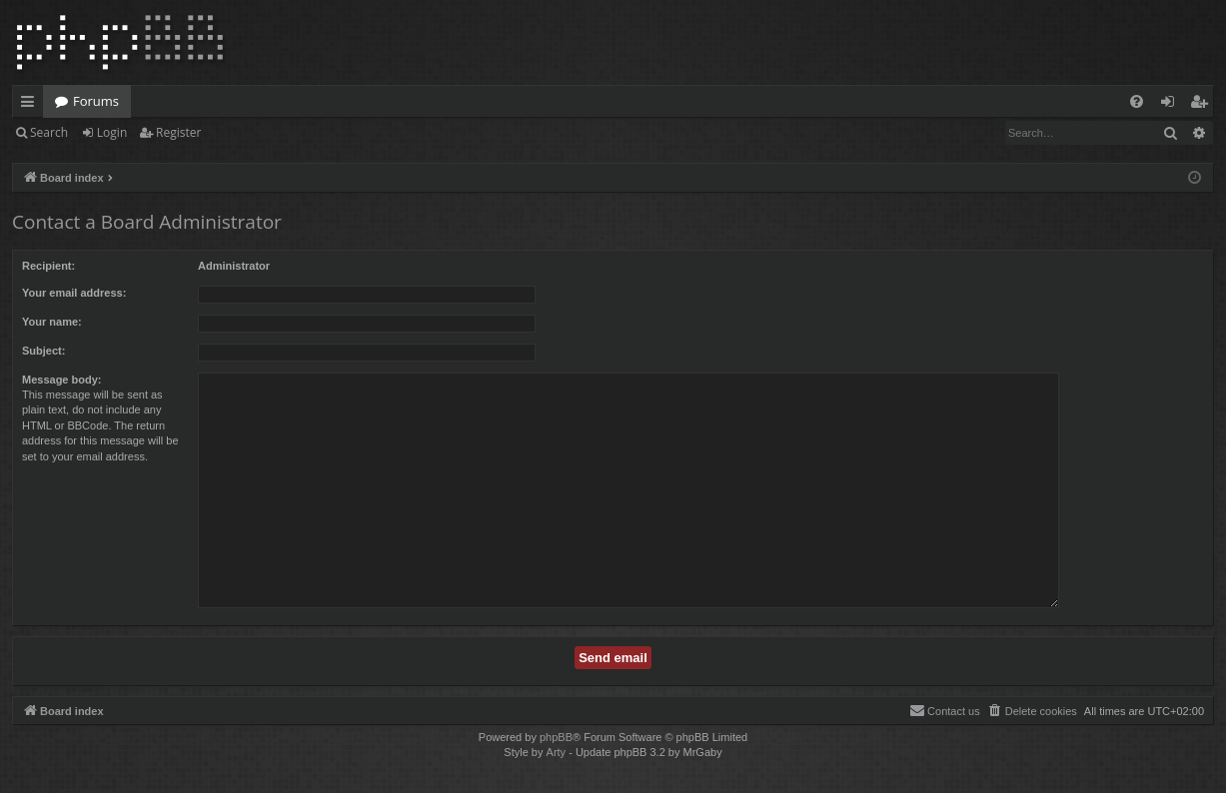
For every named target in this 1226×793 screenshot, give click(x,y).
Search (49, 132)
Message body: (61, 380)
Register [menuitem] (1203, 105)
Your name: (52, 322)
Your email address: (74, 293)
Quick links (31, 105)
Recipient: (48, 266)
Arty (557, 752)
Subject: (43, 351)
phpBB (556, 737)
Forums (96, 101)
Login (112, 132)
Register (178, 132)
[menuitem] (1136, 101)
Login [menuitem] (1171, 105)
